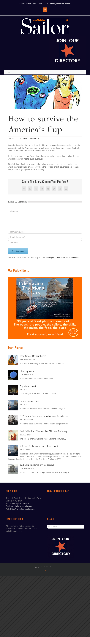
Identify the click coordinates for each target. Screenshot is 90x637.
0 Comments (34, 168)
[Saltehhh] (45, 109)
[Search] (49, 557)
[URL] (45, 273)
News (26, 168)
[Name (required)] (45, 262)
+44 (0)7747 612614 (20, 533)
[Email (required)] (45, 267)
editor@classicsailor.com (60, 3)
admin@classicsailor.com (22, 536)
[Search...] (65, 557)
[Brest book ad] (45, 308)
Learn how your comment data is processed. (61, 287)
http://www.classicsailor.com (22, 539)
